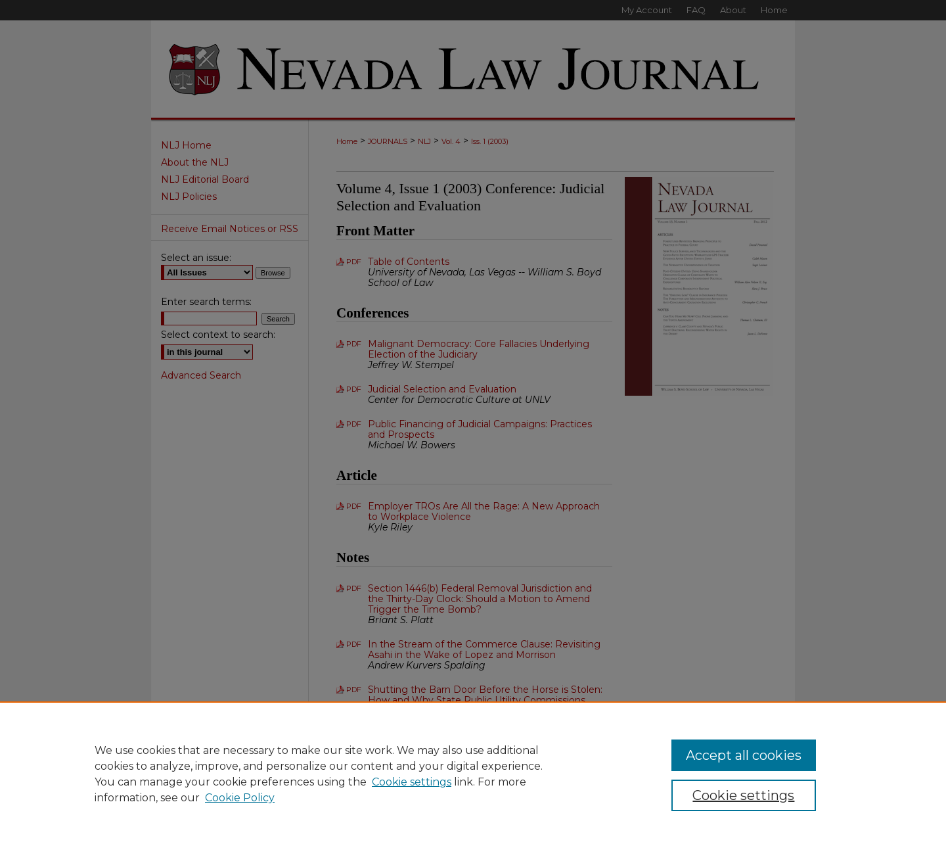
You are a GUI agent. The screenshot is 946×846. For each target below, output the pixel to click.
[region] (473, 773)
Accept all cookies (743, 755)
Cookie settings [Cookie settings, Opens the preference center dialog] (743, 795)
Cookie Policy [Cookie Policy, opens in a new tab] (240, 797)
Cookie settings (411, 782)
